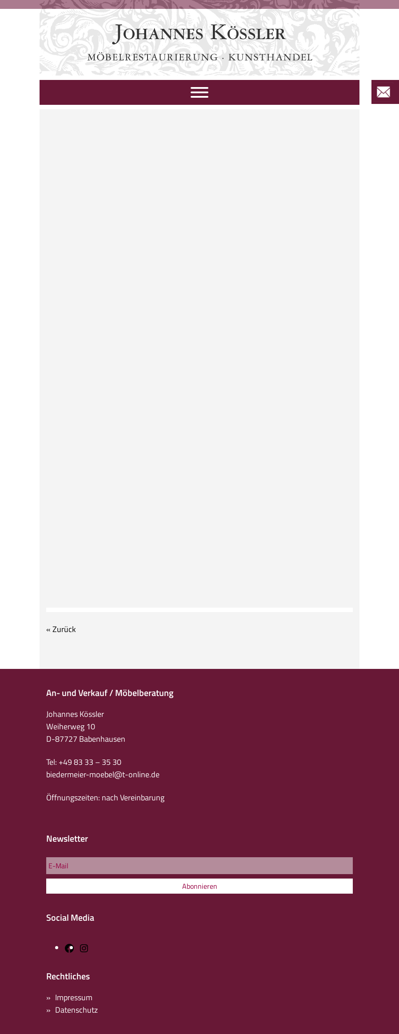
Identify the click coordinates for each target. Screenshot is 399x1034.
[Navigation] (199, 92)
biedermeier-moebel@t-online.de (103, 774)
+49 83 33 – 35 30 (90, 762)
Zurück (64, 629)
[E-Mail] (199, 865)
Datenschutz (76, 1010)
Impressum (73, 997)
